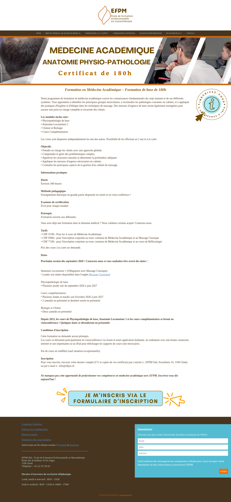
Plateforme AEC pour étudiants (36, 439)
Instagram (74, 445)
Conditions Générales (32, 424)
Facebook (62, 445)
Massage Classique (98, 274)
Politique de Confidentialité (35, 429)
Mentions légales (30, 434)
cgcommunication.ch (125, 495)
